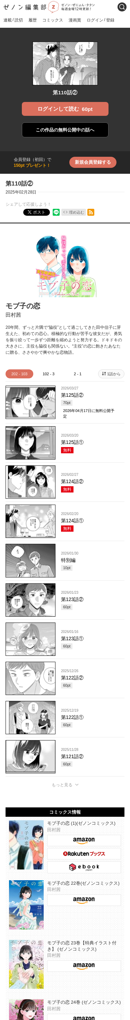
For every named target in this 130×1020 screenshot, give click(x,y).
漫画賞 (75, 20)
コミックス (52, 20)
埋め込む (76, 212)
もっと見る (62, 784)
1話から (114, 374)
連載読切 (13, 20)
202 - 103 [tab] (19, 374)
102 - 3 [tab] (48, 374)
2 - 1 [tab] (77, 374)
